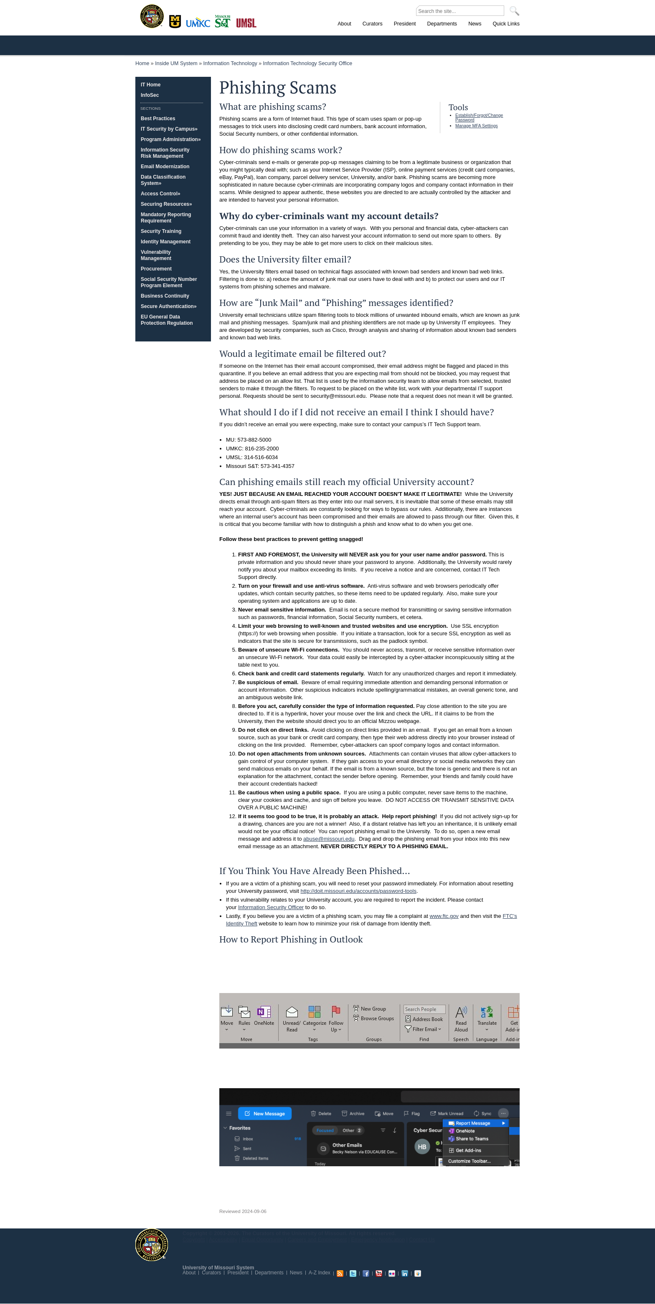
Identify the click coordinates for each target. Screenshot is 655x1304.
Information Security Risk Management (165, 153)
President (238, 1273)
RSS (340, 1273)
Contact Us (422, 1240)
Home (142, 63)
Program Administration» (171, 139)
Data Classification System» (163, 180)
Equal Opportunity (262, 1240)
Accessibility (223, 1240)
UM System (151, 1244)
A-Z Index (319, 1273)
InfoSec (150, 95)
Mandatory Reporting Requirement (166, 218)
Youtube (379, 1273)
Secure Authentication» (169, 306)
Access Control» (160, 194)
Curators (211, 1273)
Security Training (161, 231)
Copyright (194, 1240)
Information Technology (230, 63)
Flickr (391, 1273)
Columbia (176, 20)
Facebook (366, 1273)
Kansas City (200, 25)
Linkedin (404, 1273)
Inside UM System (176, 63)
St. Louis (246, 22)
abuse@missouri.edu (328, 839)
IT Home (150, 85)
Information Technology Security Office (308, 63)
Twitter (353, 1273)
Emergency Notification (378, 1240)
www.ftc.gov (444, 916)
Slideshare (417, 1273)
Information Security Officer (271, 907)
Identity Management (165, 242)
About (189, 1273)
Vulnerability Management (156, 255)
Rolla (224, 20)
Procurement (156, 269)
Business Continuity (165, 296)
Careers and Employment (317, 1240)
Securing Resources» (166, 204)
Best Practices (158, 118)
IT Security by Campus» (169, 129)
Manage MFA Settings (476, 126)
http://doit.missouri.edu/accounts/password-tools (358, 891)
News (296, 1273)
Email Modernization (165, 166)
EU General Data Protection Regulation (167, 320)
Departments (269, 1273)
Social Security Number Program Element (169, 282)
